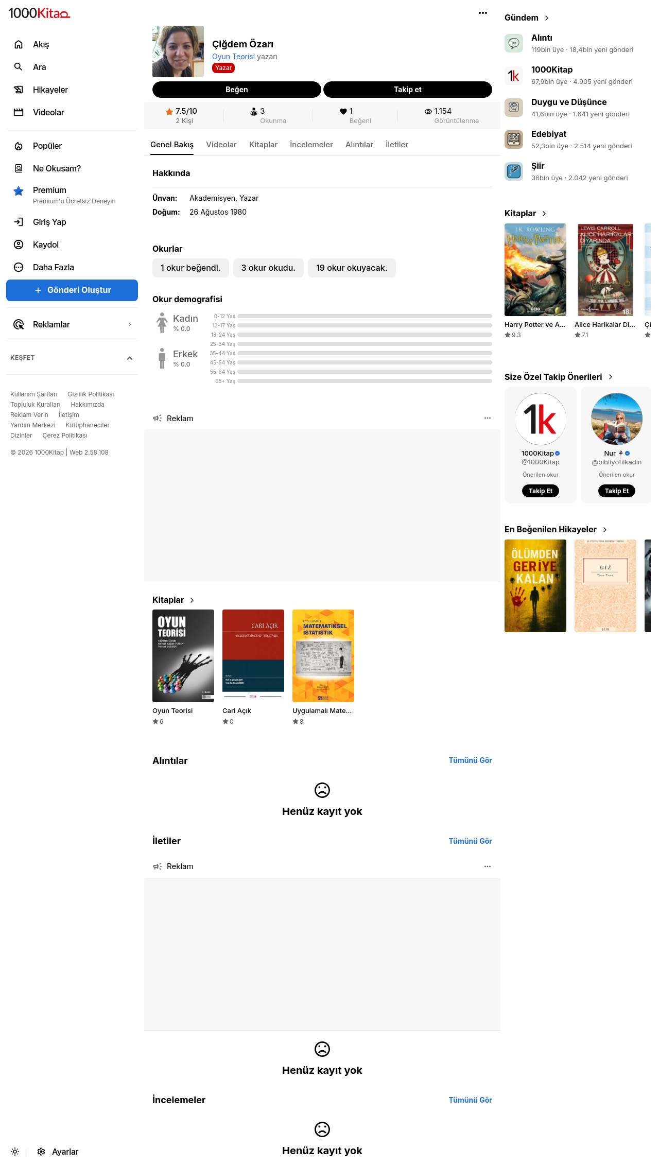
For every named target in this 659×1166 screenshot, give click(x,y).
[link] (181, 115)
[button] (483, 13)
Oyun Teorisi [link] (233, 56)
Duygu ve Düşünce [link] (569, 102)
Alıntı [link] (541, 37)
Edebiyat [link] (548, 134)
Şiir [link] (538, 166)
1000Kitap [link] (552, 69)
